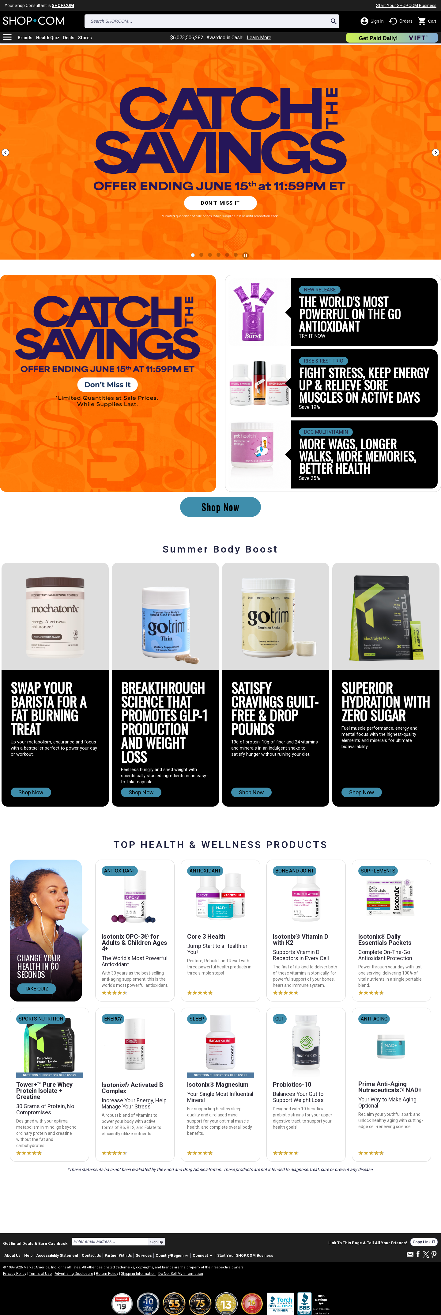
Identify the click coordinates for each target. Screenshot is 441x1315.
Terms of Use (40, 1273)
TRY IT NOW (312, 336)
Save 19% (309, 407)
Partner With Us (118, 1255)
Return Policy (107, 1273)
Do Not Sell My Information (180, 1273)
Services (144, 1255)
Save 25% (309, 478)
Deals (68, 37)
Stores (85, 37)
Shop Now (220, 507)
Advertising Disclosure (74, 1273)
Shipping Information (138, 1273)
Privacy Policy (14, 1273)
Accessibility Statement (57, 1255)
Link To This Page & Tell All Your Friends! (367, 1243)
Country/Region (169, 1255)
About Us (12, 1255)
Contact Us (91, 1255)
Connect (200, 1255)
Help (28, 1255)
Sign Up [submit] (156, 1242)
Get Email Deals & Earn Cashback (35, 1243)
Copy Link (424, 1242)
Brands (25, 37)
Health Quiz (47, 37)
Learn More (259, 37)
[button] (173, 1255)
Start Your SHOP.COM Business (406, 5)
